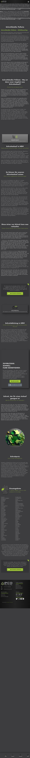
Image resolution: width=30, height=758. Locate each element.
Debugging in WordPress (5, 6)
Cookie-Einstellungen (5, 596)
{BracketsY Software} (10, 602)
